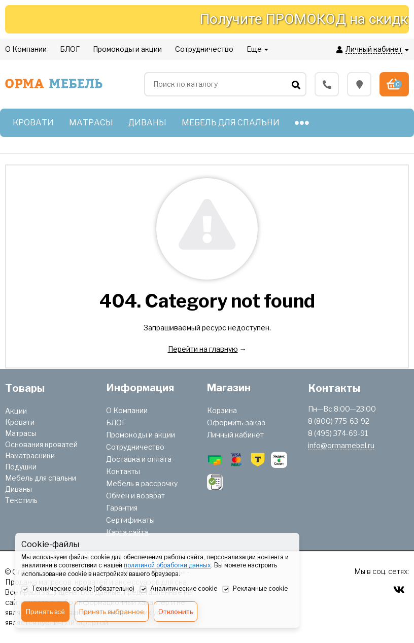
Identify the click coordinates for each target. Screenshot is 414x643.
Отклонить (175, 611)
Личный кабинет (235, 434)
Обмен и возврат (135, 495)
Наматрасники (30, 455)
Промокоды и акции (140, 434)
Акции (16, 411)
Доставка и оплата (138, 459)
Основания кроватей (41, 444)
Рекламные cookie (255, 589)
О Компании (127, 410)
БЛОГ (116, 422)
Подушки (21, 466)
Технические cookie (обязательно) (77, 589)
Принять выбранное (111, 611)
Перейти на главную (203, 349)
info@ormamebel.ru (341, 445)
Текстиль (21, 500)
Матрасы (21, 433)
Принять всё (45, 611)
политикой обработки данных (167, 565)
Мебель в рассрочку (142, 483)
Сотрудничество (135, 447)
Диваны (18, 489)
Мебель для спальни (40, 477)
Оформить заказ (236, 422)
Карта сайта (127, 532)
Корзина (222, 410)
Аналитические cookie (178, 589)
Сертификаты (130, 520)
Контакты (123, 471)
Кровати (19, 422)
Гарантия (121, 507)
